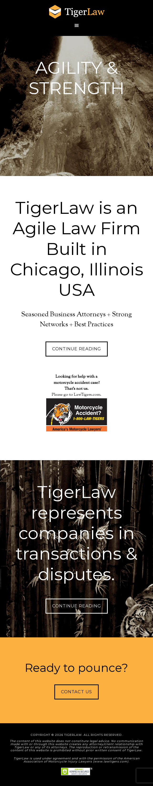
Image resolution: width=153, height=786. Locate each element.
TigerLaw (76, 12)
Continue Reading (76, 349)
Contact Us (76, 691)
